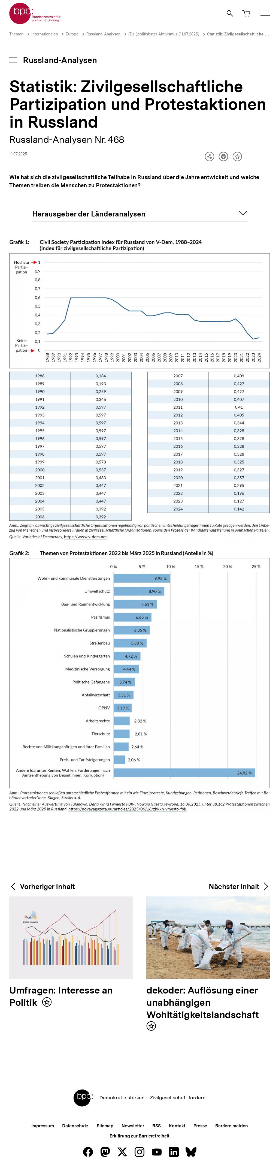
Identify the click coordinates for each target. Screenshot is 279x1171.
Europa (72, 34)
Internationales (44, 34)
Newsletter (133, 1125)
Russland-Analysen (103, 34)
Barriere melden (231, 1125)
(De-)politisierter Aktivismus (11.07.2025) (163, 34)
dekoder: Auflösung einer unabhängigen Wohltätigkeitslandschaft (202, 1003)
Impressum (42, 1125)
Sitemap (105, 1125)
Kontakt (177, 1125)
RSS (156, 1125)
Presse (200, 1125)
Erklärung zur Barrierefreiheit (139, 1136)
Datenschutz (75, 1125)
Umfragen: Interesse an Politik (61, 997)
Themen (16, 34)
